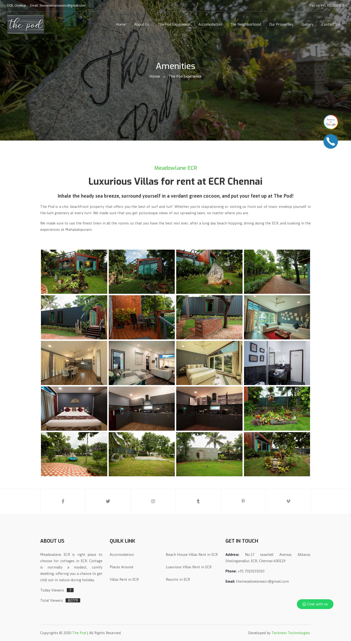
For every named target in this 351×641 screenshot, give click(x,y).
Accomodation (210, 24)
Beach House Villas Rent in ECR (192, 554)
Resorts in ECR (178, 579)
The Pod (79, 633)
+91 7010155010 (332, 5)
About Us (141, 24)
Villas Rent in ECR (124, 579)
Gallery (307, 24)
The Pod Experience (174, 24)
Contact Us (331, 24)
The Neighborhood (245, 24)
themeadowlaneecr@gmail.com (62, 5)
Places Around (121, 567)
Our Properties (281, 24)
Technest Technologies (291, 633)
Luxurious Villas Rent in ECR (189, 567)
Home (121, 24)
